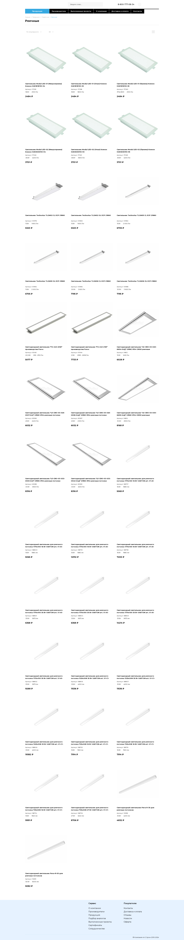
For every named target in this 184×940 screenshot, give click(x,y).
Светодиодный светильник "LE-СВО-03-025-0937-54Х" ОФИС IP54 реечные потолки (45, 414)
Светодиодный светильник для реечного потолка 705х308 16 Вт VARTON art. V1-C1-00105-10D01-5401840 (44, 809)
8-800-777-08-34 (126, 4)
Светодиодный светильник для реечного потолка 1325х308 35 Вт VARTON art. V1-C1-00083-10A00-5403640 (44, 743)
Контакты (137, 11)
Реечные (54, 17)
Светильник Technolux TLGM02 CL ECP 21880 (45, 215)
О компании (101, 11)
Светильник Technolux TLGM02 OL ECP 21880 (91, 215)
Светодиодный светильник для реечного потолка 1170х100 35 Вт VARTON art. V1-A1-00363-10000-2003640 (44, 611)
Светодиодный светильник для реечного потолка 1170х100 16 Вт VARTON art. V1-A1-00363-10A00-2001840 (89, 545)
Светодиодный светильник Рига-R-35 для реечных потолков (135, 809)
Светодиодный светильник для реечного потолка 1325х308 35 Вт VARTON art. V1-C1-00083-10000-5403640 (90, 677)
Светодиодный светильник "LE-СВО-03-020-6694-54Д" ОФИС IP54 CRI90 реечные (137, 348)
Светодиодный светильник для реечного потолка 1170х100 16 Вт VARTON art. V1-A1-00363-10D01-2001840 (135, 545)
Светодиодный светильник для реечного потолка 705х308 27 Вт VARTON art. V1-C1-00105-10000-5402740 (90, 809)
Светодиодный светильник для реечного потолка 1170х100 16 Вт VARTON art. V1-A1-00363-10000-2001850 (44, 545)
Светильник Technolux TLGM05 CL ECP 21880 (136, 215)
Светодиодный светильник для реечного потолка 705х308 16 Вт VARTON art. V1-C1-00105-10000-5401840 (89, 743)
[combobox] (35, 32)
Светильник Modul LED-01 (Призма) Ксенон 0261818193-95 (135, 85)
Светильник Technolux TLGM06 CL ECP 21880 (91, 281)
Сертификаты (95, 925)
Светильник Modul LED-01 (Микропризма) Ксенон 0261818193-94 (43, 85)
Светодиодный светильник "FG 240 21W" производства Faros (89, 348)
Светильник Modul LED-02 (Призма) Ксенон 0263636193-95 (136, 151)
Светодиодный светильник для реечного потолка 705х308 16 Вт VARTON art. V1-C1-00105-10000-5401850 (135, 743)
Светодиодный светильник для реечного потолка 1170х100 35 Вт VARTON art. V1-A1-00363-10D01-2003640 (44, 677)
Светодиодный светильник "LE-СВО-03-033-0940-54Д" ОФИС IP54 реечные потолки (91, 480)
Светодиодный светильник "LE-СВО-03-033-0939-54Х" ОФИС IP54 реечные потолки (45, 480)
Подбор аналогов (97, 918)
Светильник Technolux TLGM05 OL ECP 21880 (45, 281)
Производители (59, 11)
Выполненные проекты (81, 11)
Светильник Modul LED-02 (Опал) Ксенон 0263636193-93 (89, 151)
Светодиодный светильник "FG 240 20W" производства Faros (43, 348)
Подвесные (45, 17)
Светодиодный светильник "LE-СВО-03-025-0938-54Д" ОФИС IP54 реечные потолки (91, 414)
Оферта (127, 922)
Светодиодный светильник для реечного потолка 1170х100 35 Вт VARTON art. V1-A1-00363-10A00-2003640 (135, 611)
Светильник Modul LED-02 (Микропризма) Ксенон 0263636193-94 (43, 151)
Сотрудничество (96, 929)
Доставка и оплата (119, 11)
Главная (27, 17)
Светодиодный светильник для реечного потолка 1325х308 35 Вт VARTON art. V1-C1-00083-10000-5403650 (136, 677)
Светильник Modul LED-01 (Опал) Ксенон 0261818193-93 (89, 85)
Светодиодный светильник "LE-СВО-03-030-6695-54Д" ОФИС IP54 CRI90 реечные (137, 414)
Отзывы (127, 915)
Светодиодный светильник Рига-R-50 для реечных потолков (44, 874)
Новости (128, 918)
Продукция (37, 11)
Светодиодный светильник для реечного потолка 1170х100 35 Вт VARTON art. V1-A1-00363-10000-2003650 (89, 611)
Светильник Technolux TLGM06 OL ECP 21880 (137, 281)
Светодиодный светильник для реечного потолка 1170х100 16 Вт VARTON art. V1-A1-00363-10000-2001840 (135, 480)
